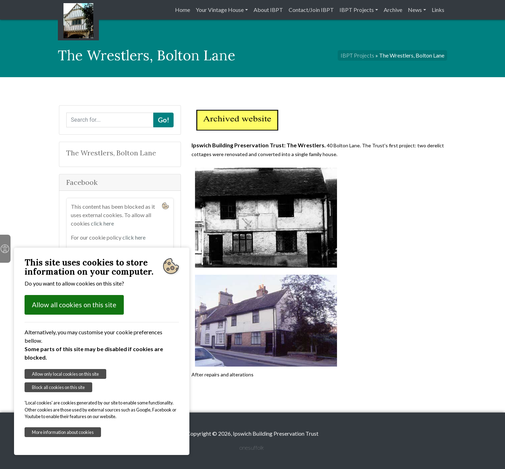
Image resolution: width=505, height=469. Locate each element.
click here (102, 223)
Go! (163, 120)
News (415, 9)
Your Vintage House (220, 9)
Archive (393, 9)
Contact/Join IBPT (311, 9)
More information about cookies (63, 432)
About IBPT (268, 9)
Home (182, 9)
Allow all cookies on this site (74, 305)
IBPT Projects (356, 9)
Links (438, 9)
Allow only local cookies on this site (65, 374)
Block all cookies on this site (58, 387)
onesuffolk (252, 447)
